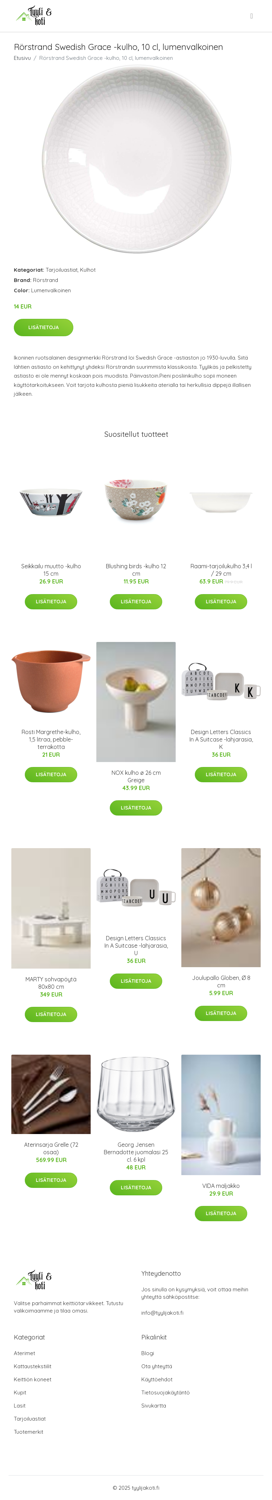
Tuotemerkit (28, 1431)
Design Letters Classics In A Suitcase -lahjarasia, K (221, 739)
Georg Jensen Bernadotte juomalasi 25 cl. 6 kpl (136, 1152)
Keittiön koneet (32, 1379)
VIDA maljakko (221, 1185)
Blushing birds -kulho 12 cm (136, 570)
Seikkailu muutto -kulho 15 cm (51, 570)
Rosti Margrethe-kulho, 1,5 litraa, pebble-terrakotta (51, 739)
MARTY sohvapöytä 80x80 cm (51, 983)
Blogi (147, 1353)
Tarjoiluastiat (62, 269)
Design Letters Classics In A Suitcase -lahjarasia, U (136, 946)
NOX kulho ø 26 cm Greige (136, 776)
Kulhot (88, 269)
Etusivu (22, 58)
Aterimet (24, 1353)
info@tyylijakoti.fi (162, 1312)
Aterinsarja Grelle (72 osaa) (51, 1148)
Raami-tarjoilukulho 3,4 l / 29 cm (221, 570)
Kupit (20, 1392)
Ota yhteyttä (156, 1366)
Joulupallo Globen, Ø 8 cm (221, 981)
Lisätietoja (43, 327)
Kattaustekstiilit (32, 1366)
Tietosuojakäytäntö (165, 1392)
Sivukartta (153, 1405)
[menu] (252, 16)
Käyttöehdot (156, 1379)
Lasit (20, 1405)
